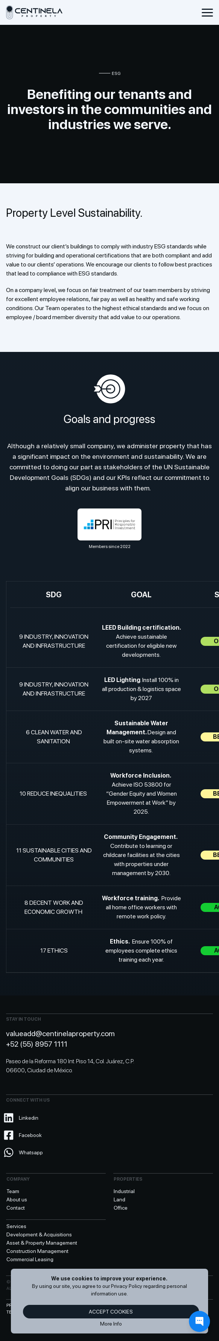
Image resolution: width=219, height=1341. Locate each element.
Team (12, 1191)
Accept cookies (111, 1312)
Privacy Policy (126, 1286)
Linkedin (22, 1118)
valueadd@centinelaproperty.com (60, 1033)
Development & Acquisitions (39, 1234)
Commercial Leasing (29, 1259)
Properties (128, 1179)
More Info (111, 1324)
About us (16, 1199)
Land (119, 1199)
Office (121, 1208)
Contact (15, 1208)
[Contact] (199, 1321)
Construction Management (37, 1251)
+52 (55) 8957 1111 (36, 1044)
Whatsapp (24, 1152)
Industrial (124, 1191)
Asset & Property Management (41, 1243)
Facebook (24, 1135)
